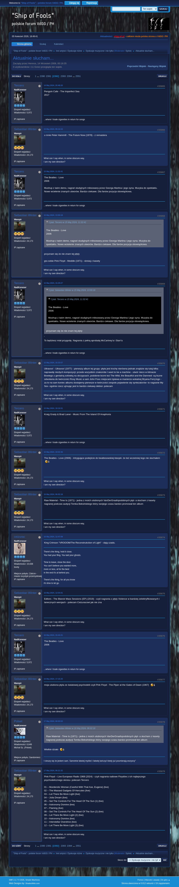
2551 (78, 76)
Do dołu (16, 76)
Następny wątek (157, 66)
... (38, 76)
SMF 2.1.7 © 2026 (16, 880)
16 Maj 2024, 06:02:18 (53, 494)
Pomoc (141, 880)
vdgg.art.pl (119, 36)
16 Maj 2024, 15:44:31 (53, 635)
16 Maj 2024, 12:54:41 (53, 593)
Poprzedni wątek (136, 66)
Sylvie (128, 51)
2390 (42, 76)
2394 (69, 76)
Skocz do (122, 860)
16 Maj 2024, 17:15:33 (53, 679)
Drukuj (162, 76)
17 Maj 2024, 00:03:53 (53, 721)
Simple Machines (33, 880)
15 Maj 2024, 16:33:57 (53, 363)
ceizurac (19, 536)
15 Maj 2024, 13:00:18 (53, 215)
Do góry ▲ (165, 880)
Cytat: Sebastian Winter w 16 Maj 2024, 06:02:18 (72, 728)
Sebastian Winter (25, 129)
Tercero (19, 85)
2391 (48, 76)
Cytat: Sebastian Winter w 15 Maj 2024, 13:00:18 (72, 290)
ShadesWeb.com (32, 883)
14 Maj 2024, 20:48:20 (53, 85)
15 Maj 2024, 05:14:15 (53, 129)
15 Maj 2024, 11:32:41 (53, 171)
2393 (63, 76)
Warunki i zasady (152, 880)
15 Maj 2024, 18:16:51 (53, 408)
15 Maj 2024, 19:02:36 (53, 452)
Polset (18, 721)
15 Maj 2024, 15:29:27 (53, 283)
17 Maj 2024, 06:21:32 (53, 770)
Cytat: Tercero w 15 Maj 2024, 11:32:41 (67, 222)
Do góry (16, 846)
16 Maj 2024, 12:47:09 (53, 537)
